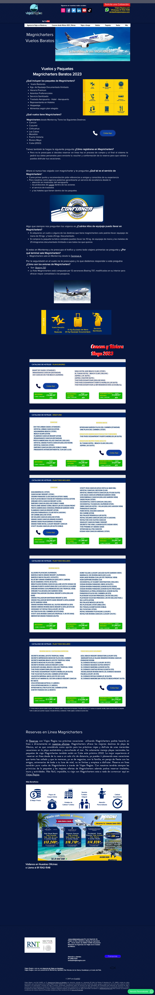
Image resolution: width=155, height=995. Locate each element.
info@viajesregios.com (106, 988)
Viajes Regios (32, 774)
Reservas (33, 740)
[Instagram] (63, 10)
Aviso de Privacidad (77, 990)
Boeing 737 (40, 267)
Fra (75, 979)
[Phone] (95, 133)
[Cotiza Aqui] (107, 133)
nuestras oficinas (60, 744)
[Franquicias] (113, 956)
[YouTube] (84, 10)
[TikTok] (90, 10)
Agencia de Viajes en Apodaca (53, 968)
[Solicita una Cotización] (117, 4)
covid (51, 184)
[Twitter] (74, 10)
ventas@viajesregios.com (76, 960)
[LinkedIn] (79, 10)
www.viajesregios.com (76, 939)
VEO (78, 979)
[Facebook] (68, 10)
